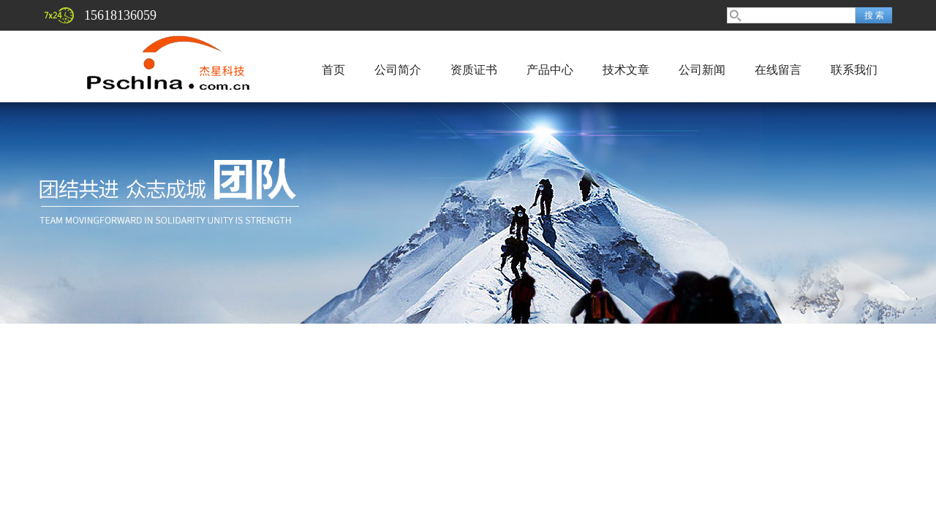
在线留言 (778, 70)
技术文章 (626, 70)
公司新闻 (702, 70)
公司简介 (397, 70)
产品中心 (549, 70)
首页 (333, 70)
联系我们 (854, 70)
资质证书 (473, 70)
